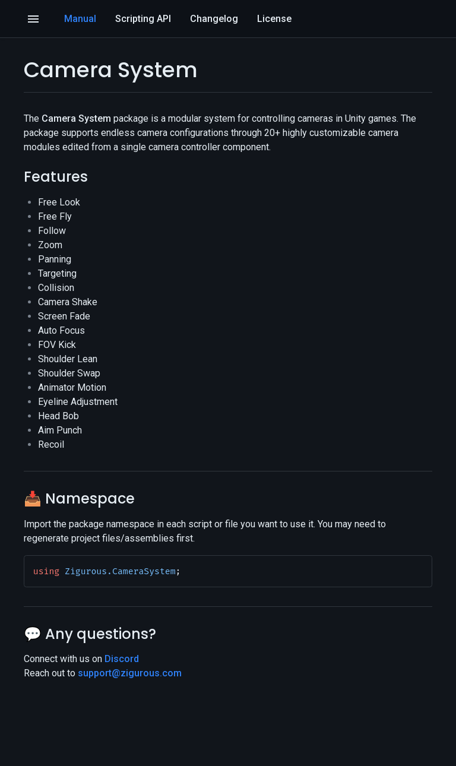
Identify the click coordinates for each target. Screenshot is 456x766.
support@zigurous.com (130, 673)
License (274, 18)
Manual (80, 18)
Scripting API (143, 18)
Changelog (214, 18)
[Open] (33, 19)
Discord (121, 658)
